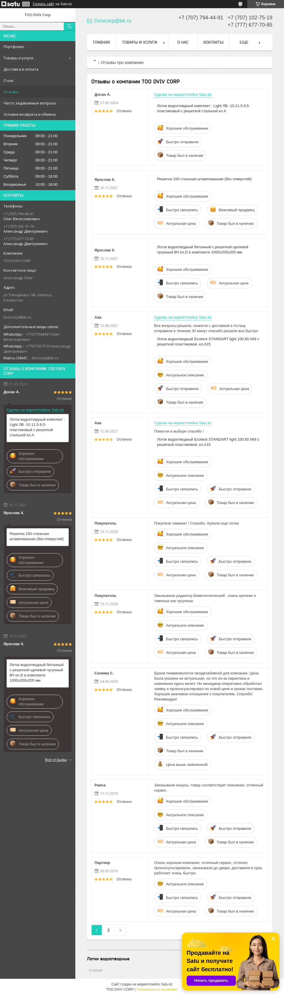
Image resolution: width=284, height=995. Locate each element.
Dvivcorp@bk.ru (17, 317)
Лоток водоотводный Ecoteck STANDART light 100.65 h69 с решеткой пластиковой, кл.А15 (208, 341)
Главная (101, 42)
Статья (95, 970)
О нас (8, 80)
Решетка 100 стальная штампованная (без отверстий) (36, 536)
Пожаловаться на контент (157, 989)
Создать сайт (43, 4)
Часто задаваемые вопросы (29, 103)
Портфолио (13, 46)
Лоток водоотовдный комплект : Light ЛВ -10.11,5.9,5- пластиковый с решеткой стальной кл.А (37, 427)
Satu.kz (166, 984)
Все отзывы (56, 759)
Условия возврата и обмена (29, 114)
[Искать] (69, 26)
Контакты (213, 42)
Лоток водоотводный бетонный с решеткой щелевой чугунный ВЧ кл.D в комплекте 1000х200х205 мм (36, 673)
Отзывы (11, 91)
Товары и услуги (18, 57)
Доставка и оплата (21, 69)
